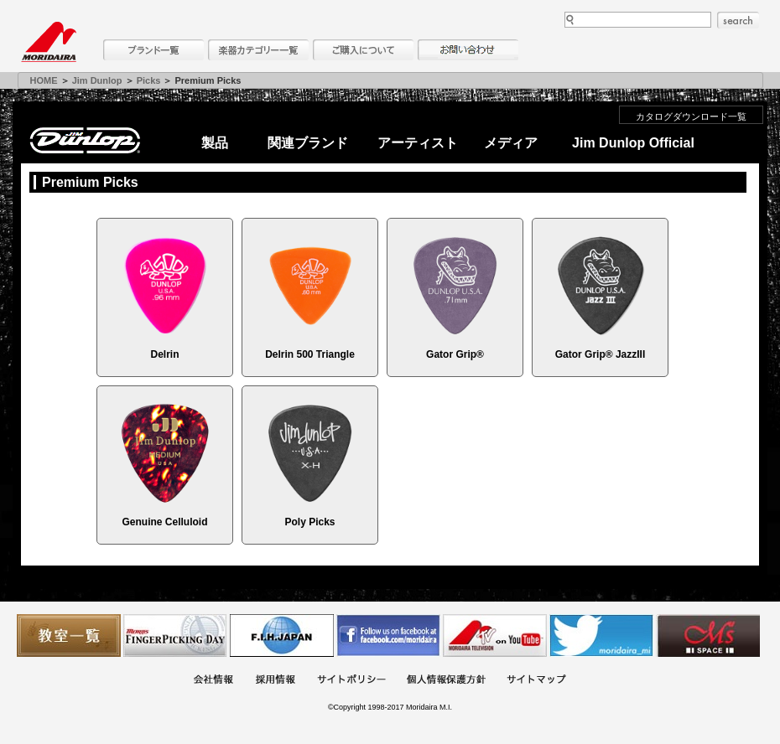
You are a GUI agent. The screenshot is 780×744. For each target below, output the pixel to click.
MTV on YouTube (495, 635)
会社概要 (213, 681)
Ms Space (708, 635)
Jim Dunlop (97, 80)
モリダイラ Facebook (388, 635)
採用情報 (275, 681)
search (738, 20)
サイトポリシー (351, 681)
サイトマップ (535, 681)
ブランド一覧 (153, 49)
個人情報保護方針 (446, 681)
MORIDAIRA (48, 42)
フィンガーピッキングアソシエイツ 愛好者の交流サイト (175, 635)
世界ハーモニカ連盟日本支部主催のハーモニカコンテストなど (282, 635)
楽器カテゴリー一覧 (258, 49)
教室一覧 (69, 635)
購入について (363, 49)
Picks (149, 80)
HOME (44, 80)
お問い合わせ (468, 49)
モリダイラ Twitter (601, 635)
